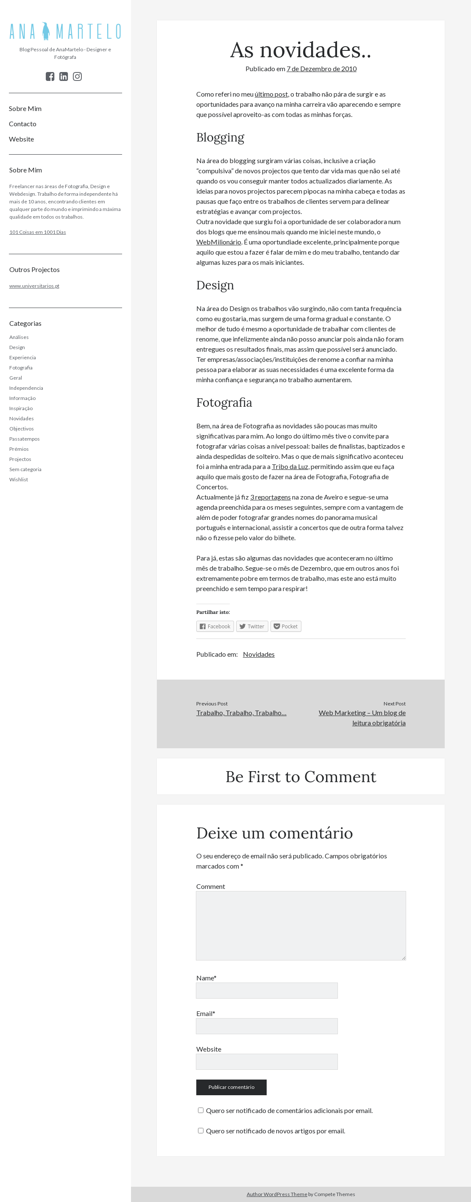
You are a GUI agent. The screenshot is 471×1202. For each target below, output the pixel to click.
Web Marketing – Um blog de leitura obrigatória (362, 717)
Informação (22, 398)
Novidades (21, 418)
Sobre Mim (25, 108)
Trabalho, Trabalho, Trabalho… (241, 712)
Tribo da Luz (290, 466)
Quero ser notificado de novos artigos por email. (275, 1131)
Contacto (22, 123)
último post (271, 94)
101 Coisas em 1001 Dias (37, 232)
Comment (210, 886)
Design (17, 347)
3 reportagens (270, 497)
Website (21, 139)
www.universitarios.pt (34, 286)
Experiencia (22, 357)
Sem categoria (25, 469)
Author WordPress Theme (277, 1194)
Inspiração (21, 408)
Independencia (26, 388)
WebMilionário (218, 242)
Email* (205, 1013)
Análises (19, 337)
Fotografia (21, 367)
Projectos (20, 459)
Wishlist (18, 479)
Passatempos (24, 439)
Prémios (19, 449)
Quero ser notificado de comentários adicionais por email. (289, 1110)
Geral (15, 378)
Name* (206, 978)
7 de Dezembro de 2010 (322, 68)
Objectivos (21, 428)
